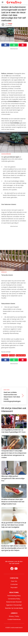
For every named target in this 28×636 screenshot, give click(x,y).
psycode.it (14, 587)
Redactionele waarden (14, 602)
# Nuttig (12, 355)
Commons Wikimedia (6, 153)
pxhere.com (4, 272)
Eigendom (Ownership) (14, 605)
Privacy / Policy (14, 616)
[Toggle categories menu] (2, 2)
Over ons (14, 581)
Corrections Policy (14, 599)
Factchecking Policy (14, 596)
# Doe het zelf (20, 355)
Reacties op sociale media (14, 608)
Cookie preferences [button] (14, 619)
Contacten (14, 584)
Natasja (10, 23)
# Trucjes (5, 355)
